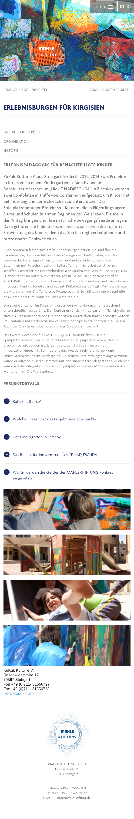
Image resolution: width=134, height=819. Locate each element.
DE (122, 6)
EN (129, 6)
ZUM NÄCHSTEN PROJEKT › (110, 90)
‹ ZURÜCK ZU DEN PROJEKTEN (25, 90)
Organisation (16, 141)
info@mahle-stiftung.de (74, 798)
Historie (10, 150)
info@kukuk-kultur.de (22, 694)
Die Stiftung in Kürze (22, 132)
